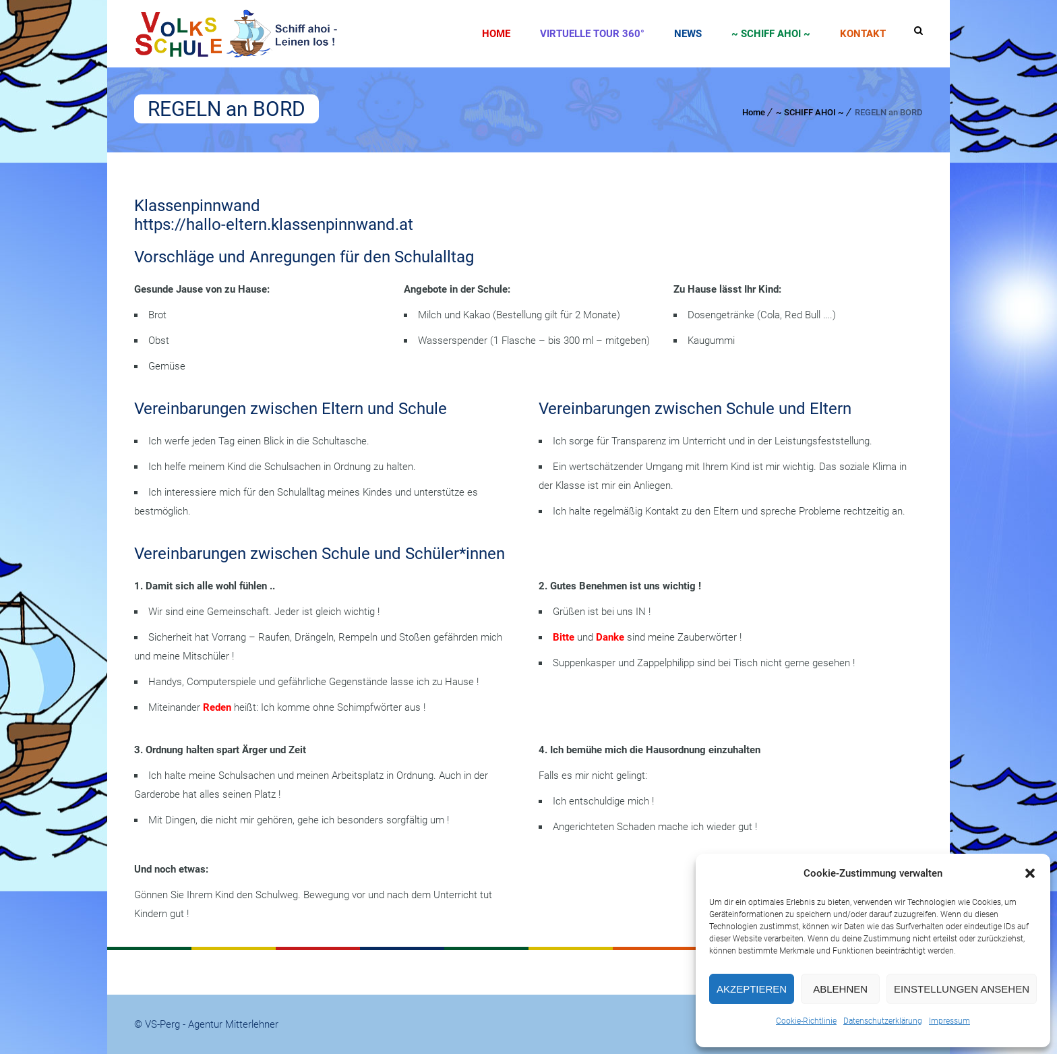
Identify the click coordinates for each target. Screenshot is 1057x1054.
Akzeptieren (752, 989)
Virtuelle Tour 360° (592, 34)
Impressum (949, 1021)
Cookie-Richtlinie (806, 1021)
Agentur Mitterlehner (233, 1024)
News (688, 34)
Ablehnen (840, 989)
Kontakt (863, 34)
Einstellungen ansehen (961, 989)
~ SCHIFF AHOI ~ (770, 34)
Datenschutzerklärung (882, 1021)
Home (496, 34)
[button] (1030, 873)
